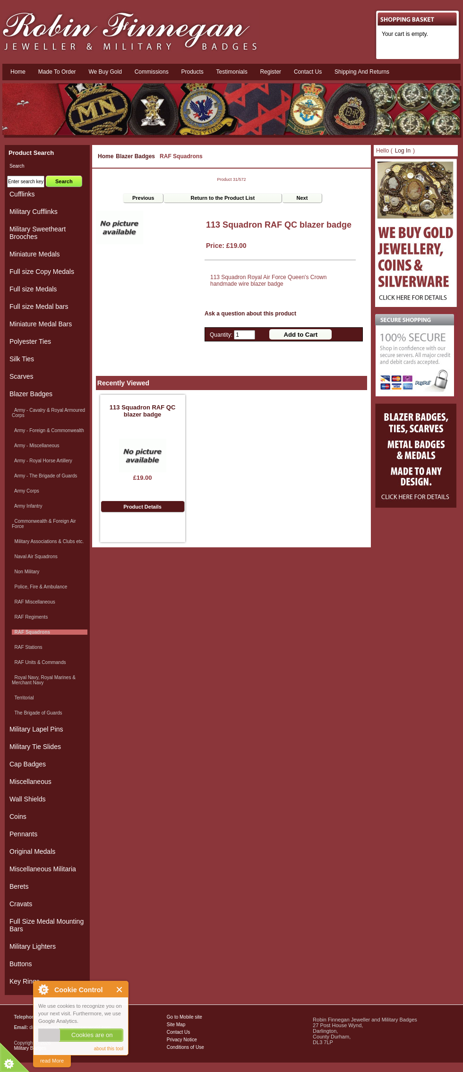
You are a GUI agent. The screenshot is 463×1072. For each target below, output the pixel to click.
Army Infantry (27, 506)
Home (18, 71)
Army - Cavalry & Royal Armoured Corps (48, 413)
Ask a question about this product (250, 313)
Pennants (23, 834)
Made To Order (57, 71)
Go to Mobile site (184, 1017)
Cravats (20, 904)
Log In (403, 150)
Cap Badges (27, 764)
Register (270, 71)
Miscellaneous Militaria (42, 869)
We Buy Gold (104, 71)
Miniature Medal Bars (40, 324)
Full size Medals (33, 289)
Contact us (308, 71)
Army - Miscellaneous (36, 445)
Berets (18, 886)
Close (120, 990)
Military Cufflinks (33, 211)
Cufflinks (21, 194)
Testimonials (232, 71)
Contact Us (178, 1032)
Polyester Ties (30, 341)
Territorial (23, 697)
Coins (17, 816)
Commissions (152, 71)
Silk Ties (21, 359)
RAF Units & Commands (39, 662)
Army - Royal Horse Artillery (42, 460)
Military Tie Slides (35, 746)
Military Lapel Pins (36, 729)
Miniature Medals (34, 254)
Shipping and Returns (361, 71)
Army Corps (25, 490)
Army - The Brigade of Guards (44, 475)
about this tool (108, 1048)
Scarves (21, 376)
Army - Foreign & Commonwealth (48, 430)
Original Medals (32, 851)
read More (52, 1060)
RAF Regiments (30, 617)
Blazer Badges (135, 156)
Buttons (20, 964)
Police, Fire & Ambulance (39, 586)
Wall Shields (27, 799)
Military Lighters (32, 946)
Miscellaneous (30, 781)
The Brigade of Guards (37, 712)
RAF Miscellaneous (33, 601)
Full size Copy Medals (41, 271)
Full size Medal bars (39, 306)
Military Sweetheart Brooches (37, 232)
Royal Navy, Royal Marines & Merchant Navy (44, 680)
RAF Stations (27, 647)
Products (192, 71)
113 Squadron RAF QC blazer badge (142, 411)
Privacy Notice (182, 1039)
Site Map (176, 1024)
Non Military (25, 571)
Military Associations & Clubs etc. (48, 541)
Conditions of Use (185, 1047)
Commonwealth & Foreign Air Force (44, 524)
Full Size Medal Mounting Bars (46, 925)
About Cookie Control (43, 989)
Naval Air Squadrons (35, 556)
